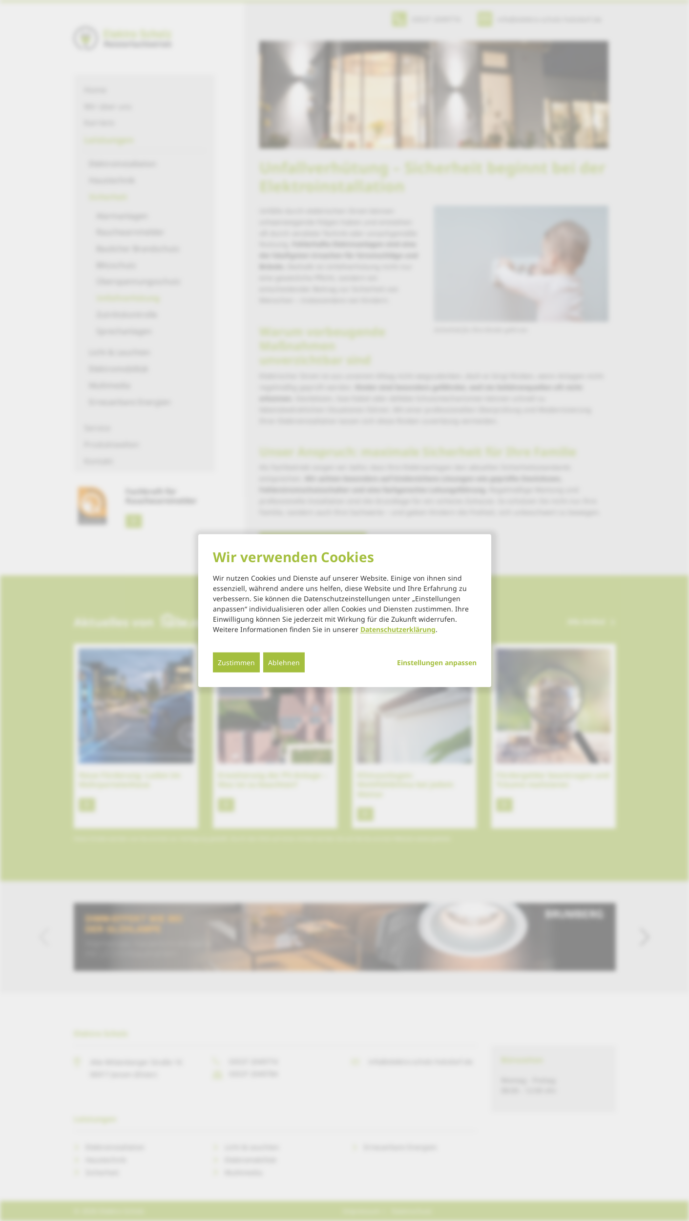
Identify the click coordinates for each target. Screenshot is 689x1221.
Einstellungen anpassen (437, 662)
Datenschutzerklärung (398, 628)
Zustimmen (236, 662)
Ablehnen (284, 662)
